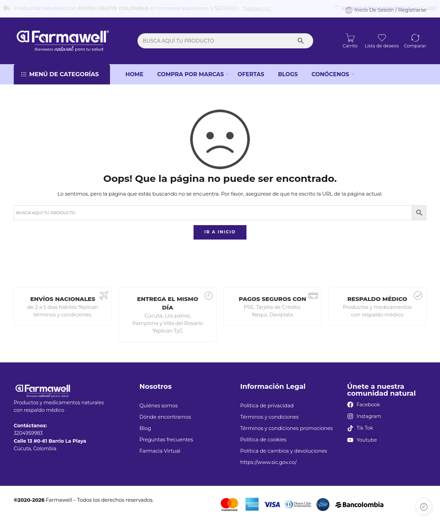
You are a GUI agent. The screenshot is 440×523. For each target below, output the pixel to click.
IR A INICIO (219, 228)
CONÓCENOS (330, 71)
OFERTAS (251, 71)
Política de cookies (263, 436)
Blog (145, 425)
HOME (134, 71)
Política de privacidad (267, 402)
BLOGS (288, 71)
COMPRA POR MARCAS (190, 71)
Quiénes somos (158, 402)
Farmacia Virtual (159, 448)
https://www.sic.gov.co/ (268, 459)
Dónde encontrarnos (165, 414)
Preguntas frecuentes (166, 436)
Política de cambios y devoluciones (283, 448)
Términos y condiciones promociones (286, 425)
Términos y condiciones (269, 414)
